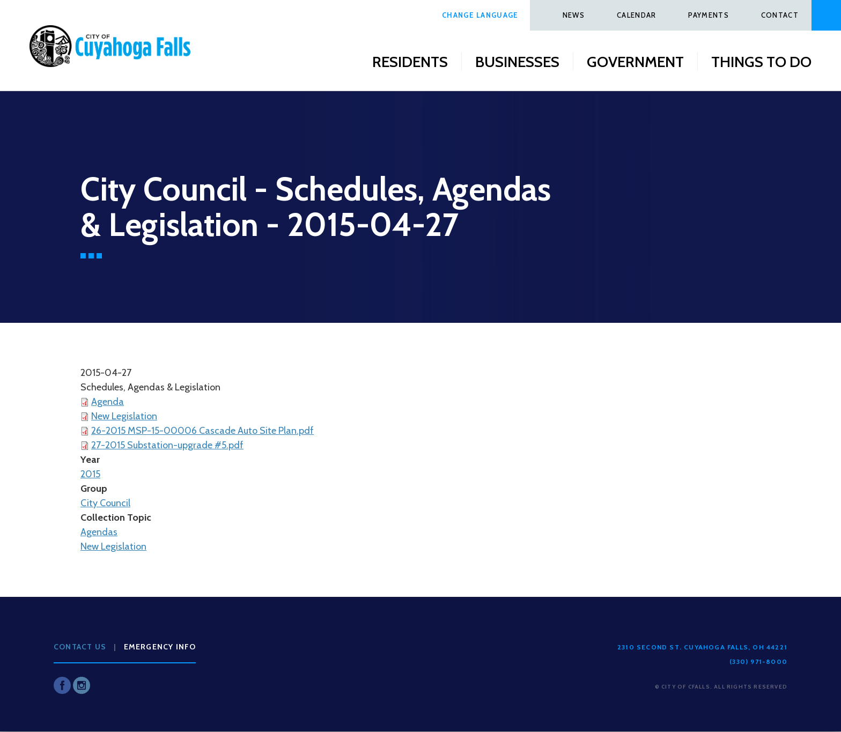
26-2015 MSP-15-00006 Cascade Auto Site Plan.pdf (202, 431)
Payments (708, 15)
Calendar (636, 15)
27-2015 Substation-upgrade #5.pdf (167, 445)
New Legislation (124, 416)
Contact (780, 15)
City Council (105, 503)
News (574, 15)
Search (826, 15)
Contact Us (80, 647)
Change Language (480, 15)
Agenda (107, 402)
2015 (90, 474)
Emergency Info (160, 647)
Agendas (98, 532)
